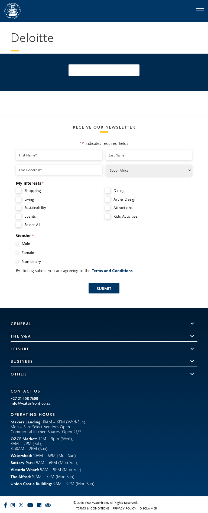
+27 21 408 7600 (24, 398)
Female (28, 252)
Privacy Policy (124, 508)
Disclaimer (148, 508)
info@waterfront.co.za (30, 403)
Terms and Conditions (112, 270)
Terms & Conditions (92, 508)
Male (26, 243)
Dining (119, 190)
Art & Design (124, 199)
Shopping (32, 190)
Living (29, 199)
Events (30, 216)
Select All (32, 224)
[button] (192, 324)
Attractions (122, 207)
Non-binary (31, 261)
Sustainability (35, 207)
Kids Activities (125, 216)
